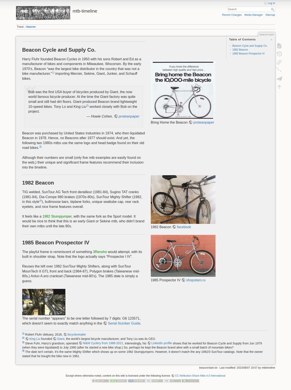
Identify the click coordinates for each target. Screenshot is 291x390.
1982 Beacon (240, 49)
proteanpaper (129, 116)
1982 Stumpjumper (57, 216)
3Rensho (100, 252)
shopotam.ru (195, 280)
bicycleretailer (77, 334)
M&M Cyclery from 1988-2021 (103, 343)
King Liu (34, 339)
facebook (184, 227)
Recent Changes (232, 14)
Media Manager (253, 14)
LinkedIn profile (161, 343)
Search (273, 9)
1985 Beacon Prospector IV (248, 53)
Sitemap (270, 14)
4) (40, 200)
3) (40, 146)
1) (53, 72)
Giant (60, 339)
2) (87, 105)
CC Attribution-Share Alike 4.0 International (200, 375)
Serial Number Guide (124, 323)
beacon (31, 26)
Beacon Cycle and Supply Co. (249, 45)
